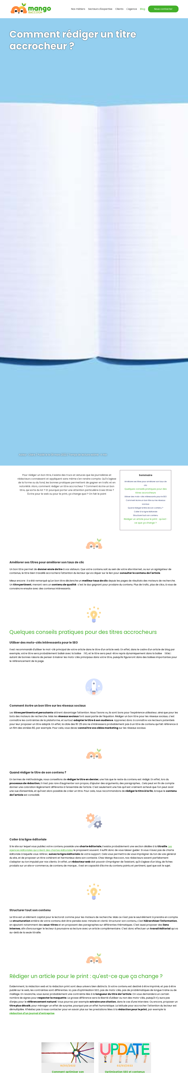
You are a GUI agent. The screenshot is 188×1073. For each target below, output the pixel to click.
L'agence (131, 9)
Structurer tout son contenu (145, 515)
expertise (100, 9)
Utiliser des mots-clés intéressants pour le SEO (145, 496)
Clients (119, 9)
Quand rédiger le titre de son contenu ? (145, 508)
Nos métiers (78, 9)
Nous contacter (163, 9)
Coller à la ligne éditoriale (145, 511)
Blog (142, 9)
